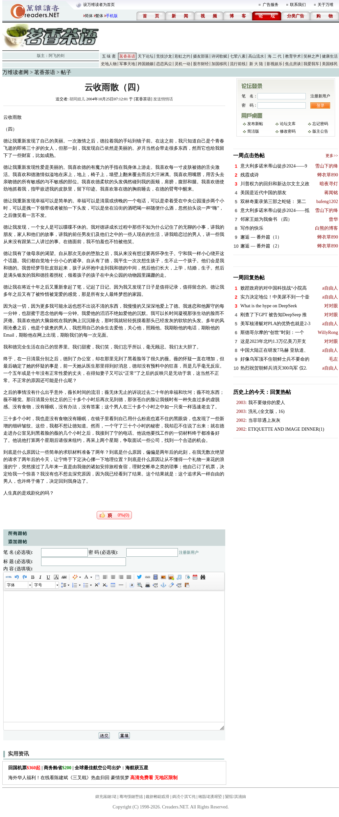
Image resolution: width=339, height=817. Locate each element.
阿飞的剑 (56, 55)
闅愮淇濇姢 (235, 796)
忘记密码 (320, 123)
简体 (89, 15)
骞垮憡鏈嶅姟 (131, 796)
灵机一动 (182, 64)
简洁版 (253, 131)
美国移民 (330, 64)
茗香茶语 (127, 56)
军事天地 (127, 64)
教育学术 (293, 56)
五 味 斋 (109, 56)
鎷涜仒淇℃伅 (184, 796)
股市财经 (201, 64)
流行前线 (238, 64)
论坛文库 (288, 123)
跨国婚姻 (146, 64)
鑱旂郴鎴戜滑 (157, 796)
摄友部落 (201, 56)
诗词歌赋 (219, 56)
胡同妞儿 (77, 99)
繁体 (99, 15)
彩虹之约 (182, 56)
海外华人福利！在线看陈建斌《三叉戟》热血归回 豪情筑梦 (93, 777)
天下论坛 (146, 56)
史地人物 (109, 64)
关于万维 (325, 4)
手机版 (112, 15)
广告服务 (270, 4)
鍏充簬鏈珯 (105, 796)
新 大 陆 (256, 64)
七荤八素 (238, 56)
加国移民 (219, 64)
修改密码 (288, 131)
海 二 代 (274, 56)
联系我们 (298, 4)
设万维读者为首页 (99, 4)
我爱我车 (311, 64)
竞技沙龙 (164, 56)
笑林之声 (311, 56)
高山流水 (256, 56)
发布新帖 (255, 123)
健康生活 (330, 56)
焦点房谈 (293, 64)
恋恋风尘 (164, 64)
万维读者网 (15, 72)
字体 (11, 585)
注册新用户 (189, 552)
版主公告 (320, 131)
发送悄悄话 (163, 99)
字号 (38, 585)
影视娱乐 (274, 64)
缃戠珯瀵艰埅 (210, 796)
